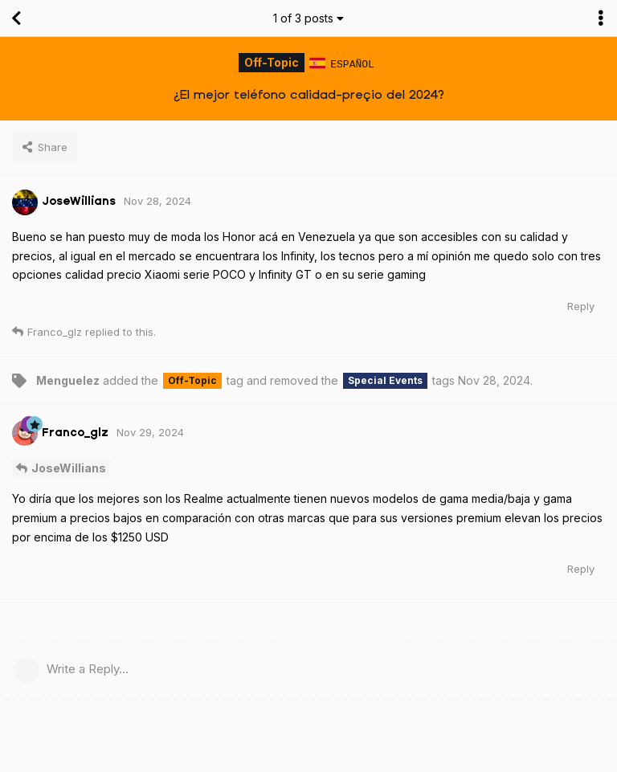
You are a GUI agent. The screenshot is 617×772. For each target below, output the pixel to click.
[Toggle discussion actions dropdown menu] (601, 18)
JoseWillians (68, 467)
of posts (308, 18)
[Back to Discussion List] (16, 18)
